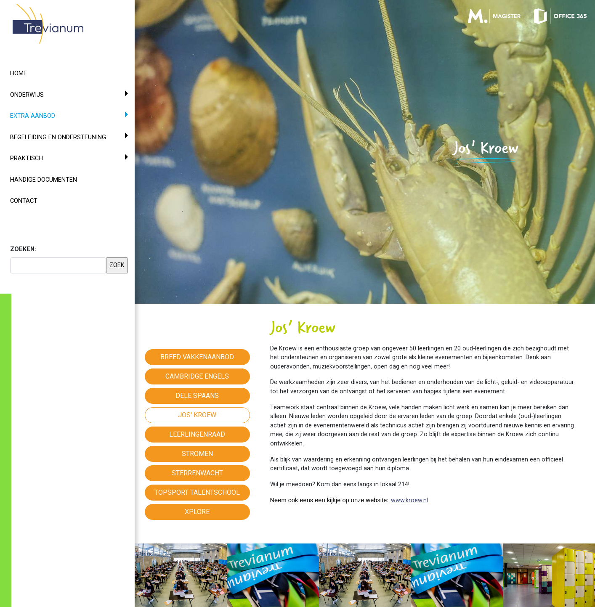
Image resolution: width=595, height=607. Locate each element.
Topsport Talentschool (197, 492)
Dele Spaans (197, 396)
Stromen (197, 454)
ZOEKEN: (23, 249)
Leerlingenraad (197, 434)
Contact (23, 200)
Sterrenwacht (197, 473)
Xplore (197, 512)
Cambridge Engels (197, 376)
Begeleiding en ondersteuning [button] (58, 137)
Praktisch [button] (26, 158)
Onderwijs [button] (27, 94)
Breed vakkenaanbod (197, 357)
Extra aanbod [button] (47, 115)
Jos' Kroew (197, 415)
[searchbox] (58, 265)
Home (18, 73)
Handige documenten (43, 179)
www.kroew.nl (409, 500)
